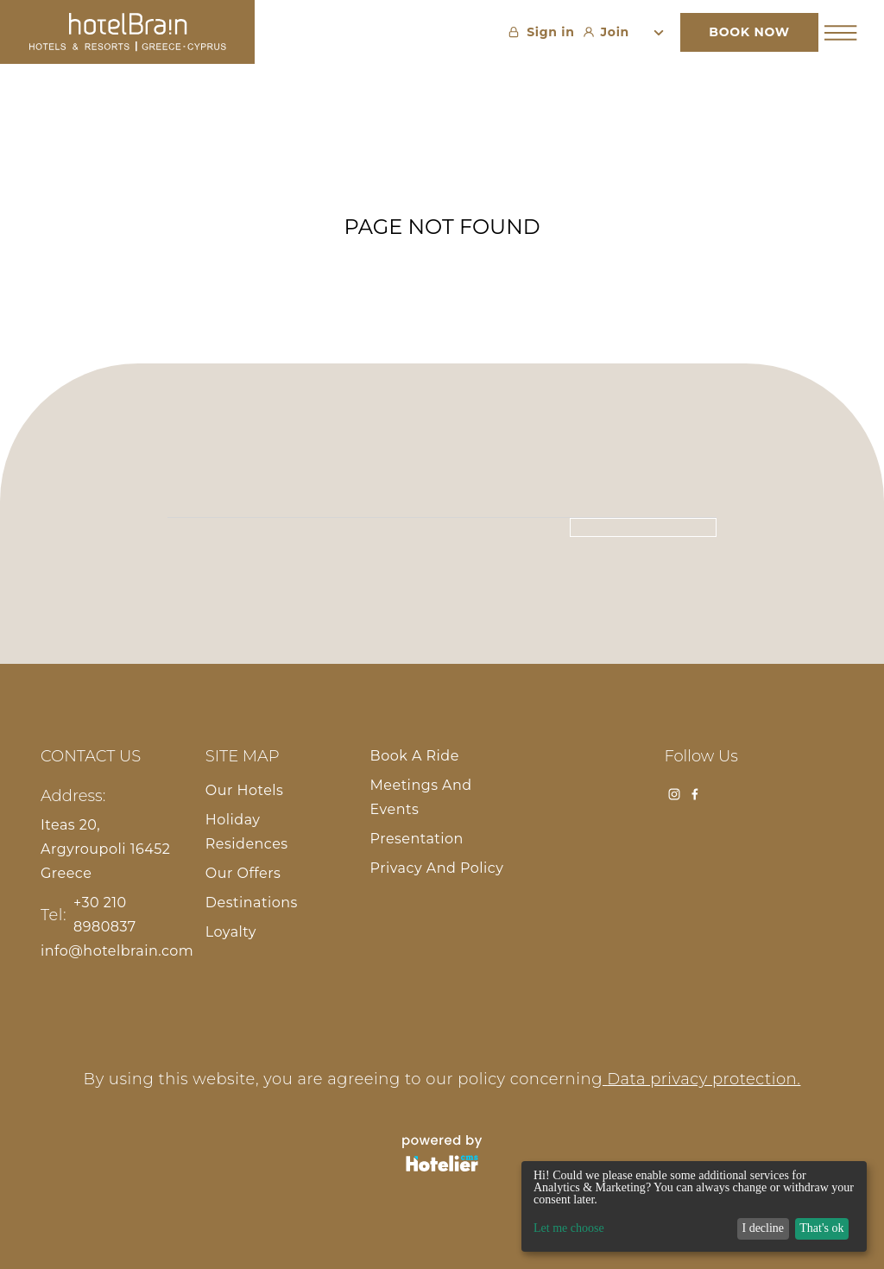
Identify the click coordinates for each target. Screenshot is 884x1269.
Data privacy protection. (701, 1079)
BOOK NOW (749, 32)
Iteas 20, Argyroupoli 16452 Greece (105, 849)
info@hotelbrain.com (117, 951)
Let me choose (569, 1228)
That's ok (821, 1228)
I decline (763, 1228)
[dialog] (694, 1206)
